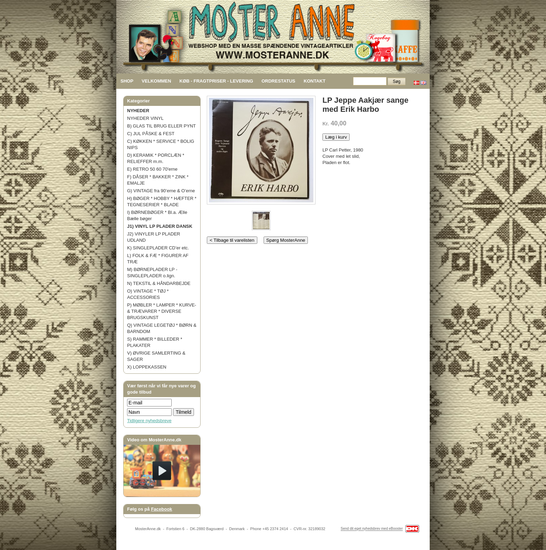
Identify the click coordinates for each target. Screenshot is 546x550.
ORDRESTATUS (278, 81)
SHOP (126, 81)
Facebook (161, 509)
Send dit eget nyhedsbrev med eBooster (372, 529)
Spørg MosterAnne (285, 240)
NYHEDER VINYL (145, 118)
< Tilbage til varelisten (232, 240)
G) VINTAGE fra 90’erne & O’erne (161, 190)
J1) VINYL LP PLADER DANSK (159, 226)
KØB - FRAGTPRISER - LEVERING (216, 81)
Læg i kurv (336, 137)
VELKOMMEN (156, 81)
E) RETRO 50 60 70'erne (152, 169)
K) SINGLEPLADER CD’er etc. (158, 247)
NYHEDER (138, 110)
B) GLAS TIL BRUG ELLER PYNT (161, 126)
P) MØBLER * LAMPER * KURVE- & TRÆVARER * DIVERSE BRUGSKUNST (161, 311)
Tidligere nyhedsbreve (149, 420)
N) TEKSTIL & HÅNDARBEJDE (158, 283)
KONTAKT (315, 81)
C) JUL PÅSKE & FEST (150, 133)
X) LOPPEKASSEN (146, 367)
